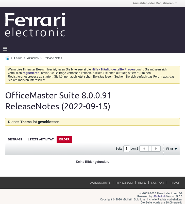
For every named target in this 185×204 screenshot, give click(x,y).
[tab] (15, 139)
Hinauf (175, 182)
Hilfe (142, 182)
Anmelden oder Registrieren (155, 3)
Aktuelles (33, 58)
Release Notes (53, 58)
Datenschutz (100, 182)
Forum (18, 58)
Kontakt (157, 182)
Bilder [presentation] (64, 139)
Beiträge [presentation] (15, 139)
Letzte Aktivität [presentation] (41, 139)
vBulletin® (159, 196)
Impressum (124, 182)
